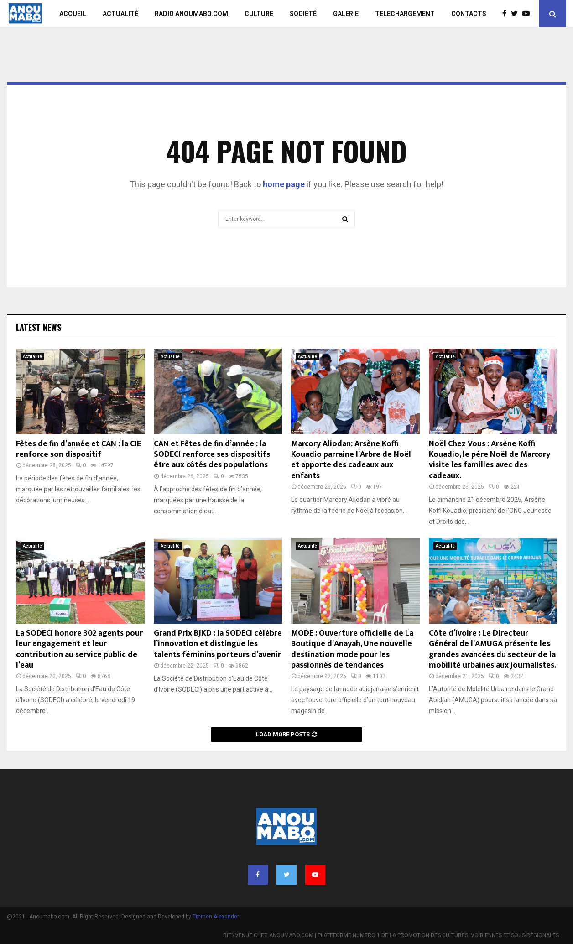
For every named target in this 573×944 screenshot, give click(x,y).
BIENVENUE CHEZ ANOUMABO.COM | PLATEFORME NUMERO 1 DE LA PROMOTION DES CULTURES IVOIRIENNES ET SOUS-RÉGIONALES (391, 935)
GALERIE (346, 13)
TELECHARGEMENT (405, 13)
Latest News (38, 327)
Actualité (32, 356)
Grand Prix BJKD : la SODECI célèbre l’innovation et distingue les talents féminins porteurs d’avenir (218, 644)
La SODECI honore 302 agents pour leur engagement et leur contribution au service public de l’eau (79, 649)
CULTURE (259, 13)
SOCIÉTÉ (303, 13)
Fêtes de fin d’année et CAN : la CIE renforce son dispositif (78, 449)
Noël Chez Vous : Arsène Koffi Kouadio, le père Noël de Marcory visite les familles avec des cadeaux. (489, 460)
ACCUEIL (72, 13)
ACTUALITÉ (120, 13)
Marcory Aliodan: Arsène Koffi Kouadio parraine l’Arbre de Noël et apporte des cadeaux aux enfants (351, 460)
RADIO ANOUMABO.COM (191, 13)
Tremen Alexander (216, 916)
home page (284, 184)
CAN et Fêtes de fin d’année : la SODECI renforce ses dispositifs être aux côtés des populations (212, 454)
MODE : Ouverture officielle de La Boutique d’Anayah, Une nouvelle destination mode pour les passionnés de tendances (352, 649)
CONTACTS (468, 13)
